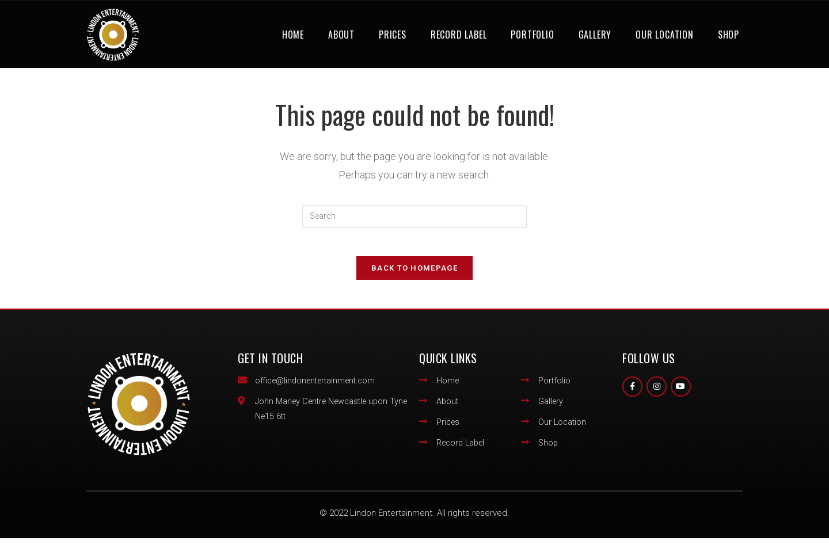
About (341, 34)
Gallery (595, 34)
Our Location (665, 34)
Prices (392, 34)
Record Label (459, 34)
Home (293, 34)
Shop (728, 34)
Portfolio (532, 34)
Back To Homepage (414, 274)
